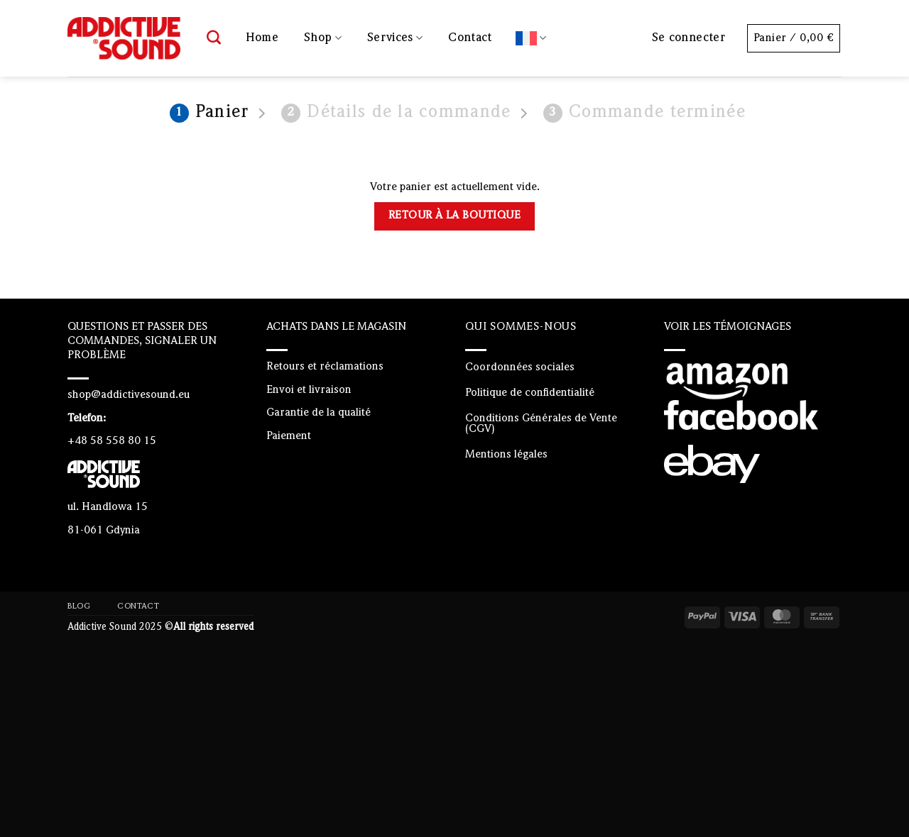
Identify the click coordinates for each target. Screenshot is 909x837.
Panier (209, 113)
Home (262, 38)
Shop (323, 38)
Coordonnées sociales (520, 367)
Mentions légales (506, 454)
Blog (78, 606)
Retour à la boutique (454, 215)
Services (395, 38)
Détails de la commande (396, 113)
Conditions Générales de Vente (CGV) (541, 424)
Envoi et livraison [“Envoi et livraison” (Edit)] (309, 390)
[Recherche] (214, 38)
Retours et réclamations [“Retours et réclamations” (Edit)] (324, 366)
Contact (469, 38)
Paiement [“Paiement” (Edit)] (288, 436)
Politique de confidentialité (529, 393)
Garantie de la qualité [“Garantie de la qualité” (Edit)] (318, 412)
